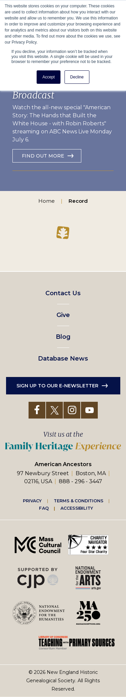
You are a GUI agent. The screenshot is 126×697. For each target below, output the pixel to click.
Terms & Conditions (78, 500)
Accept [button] (48, 77)
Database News (63, 358)
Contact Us (63, 293)
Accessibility (76, 508)
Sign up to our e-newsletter (57, 386)
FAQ (43, 508)
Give (63, 315)
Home (46, 201)
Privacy (32, 500)
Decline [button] (77, 77)
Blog (63, 336)
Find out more (43, 156)
